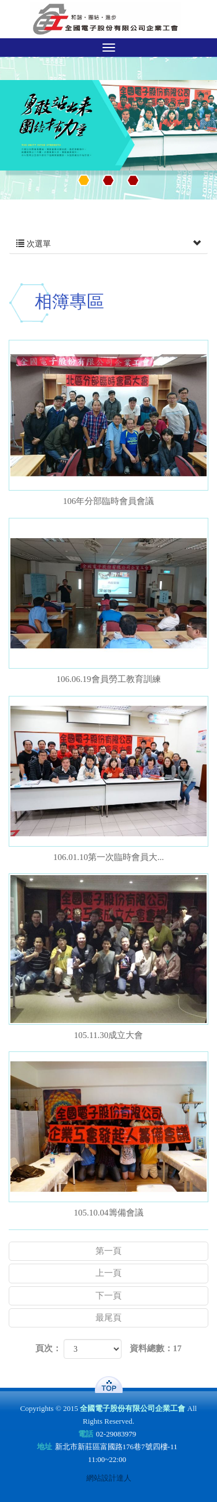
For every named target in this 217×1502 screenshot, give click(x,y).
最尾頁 (108, 1317)
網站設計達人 (108, 1478)
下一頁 (108, 1295)
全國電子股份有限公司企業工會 (108, 19)
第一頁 (108, 1251)
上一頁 (108, 1273)
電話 (85, 1434)
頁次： (48, 1348)
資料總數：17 (156, 1348)
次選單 (108, 244)
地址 (44, 1446)
